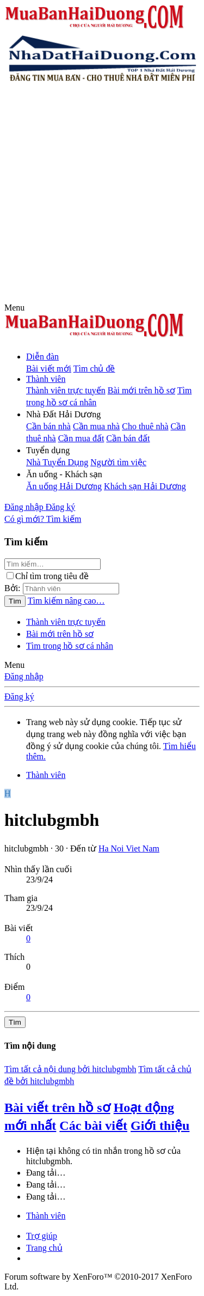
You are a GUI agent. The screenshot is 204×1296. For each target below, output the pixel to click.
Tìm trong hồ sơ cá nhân (69, 645)
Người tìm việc (118, 462)
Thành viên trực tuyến (66, 390)
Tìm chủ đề (94, 368)
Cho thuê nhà (145, 426)
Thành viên (45, 379)
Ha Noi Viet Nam (128, 848)
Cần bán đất (128, 438)
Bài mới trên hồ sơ (141, 390)
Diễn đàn (42, 356)
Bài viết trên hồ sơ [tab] (57, 1107)
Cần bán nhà (48, 426)
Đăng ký (19, 696)
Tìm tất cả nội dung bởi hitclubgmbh (70, 1069)
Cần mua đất (81, 438)
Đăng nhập (24, 676)
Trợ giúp (41, 1235)
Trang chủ (44, 1247)
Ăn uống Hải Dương (64, 486)
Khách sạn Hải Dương (145, 486)
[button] (14, 307)
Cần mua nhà (96, 426)
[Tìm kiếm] (64, 519)
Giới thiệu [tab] (160, 1125)
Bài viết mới (48, 368)
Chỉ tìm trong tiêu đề (48, 576)
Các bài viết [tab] (93, 1125)
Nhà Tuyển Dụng (57, 462)
